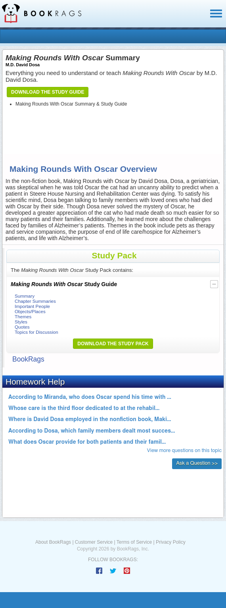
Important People (32, 306)
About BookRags (53, 542)
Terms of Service (134, 542)
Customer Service (94, 542)
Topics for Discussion (36, 332)
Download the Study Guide (47, 92)
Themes (23, 316)
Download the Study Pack (113, 343)
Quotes (22, 326)
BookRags (28, 359)
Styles (21, 321)
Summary (24, 295)
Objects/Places (30, 311)
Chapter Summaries (35, 301)
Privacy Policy (171, 542)
